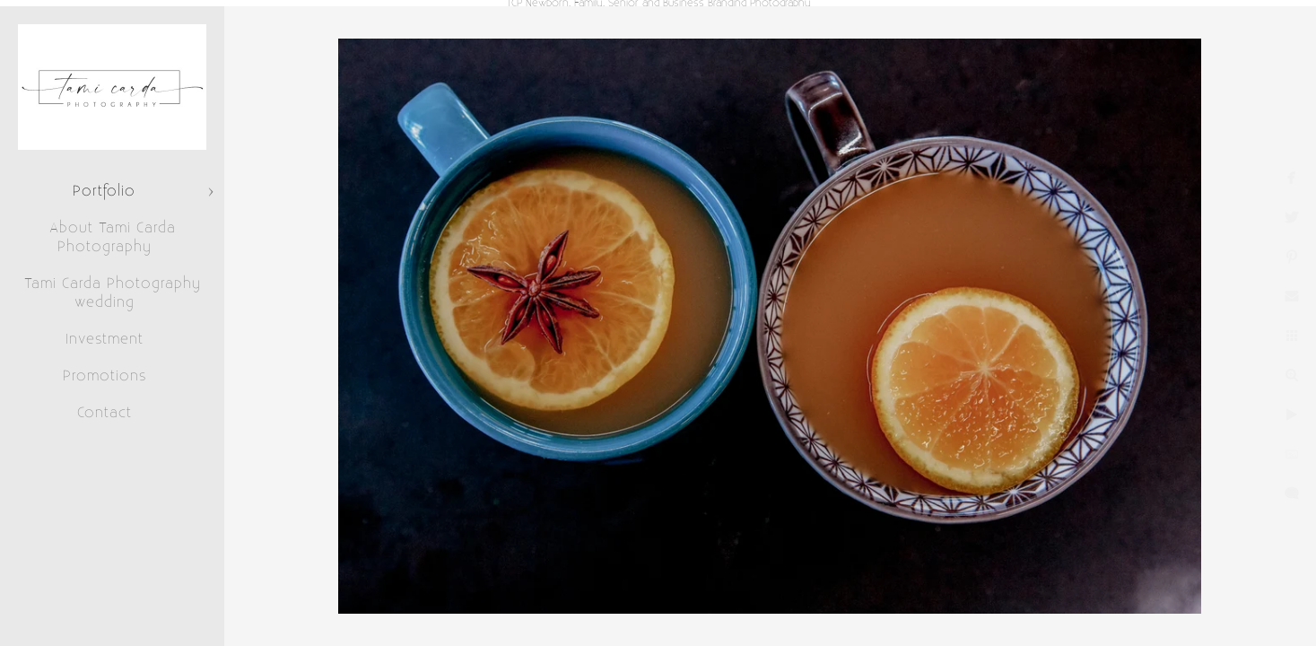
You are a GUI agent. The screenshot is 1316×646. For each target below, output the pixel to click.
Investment (104, 339)
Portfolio (104, 191)
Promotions (104, 376)
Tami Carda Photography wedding (112, 293)
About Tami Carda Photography (112, 237)
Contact (104, 413)
